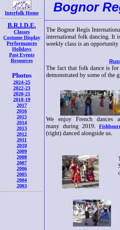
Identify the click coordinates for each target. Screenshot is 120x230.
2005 (22, 174)
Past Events (22, 54)
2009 (22, 151)
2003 (22, 185)
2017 (22, 105)
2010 (22, 145)
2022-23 (21, 88)
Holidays (21, 49)
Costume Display (21, 37)
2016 (22, 111)
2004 (22, 180)
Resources (22, 60)
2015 (22, 116)
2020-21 (21, 93)
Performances (21, 43)
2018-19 (21, 99)
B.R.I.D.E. (22, 25)
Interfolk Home (22, 11)
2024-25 (21, 82)
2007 (22, 162)
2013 (22, 128)
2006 (22, 168)
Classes (22, 31)
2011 (22, 139)
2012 (22, 134)
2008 (22, 157)
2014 (22, 122)
